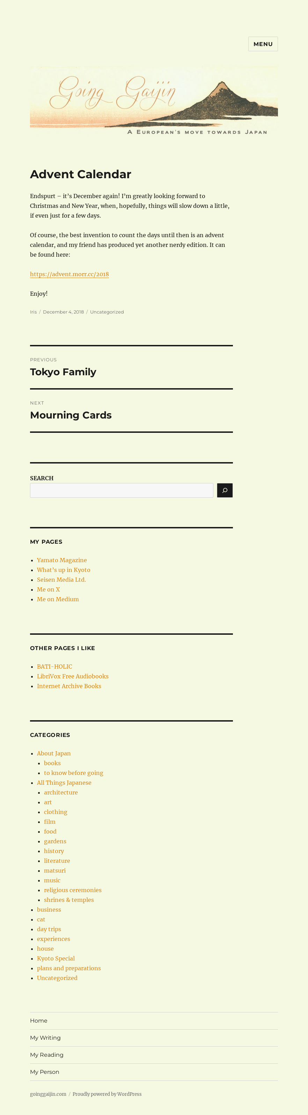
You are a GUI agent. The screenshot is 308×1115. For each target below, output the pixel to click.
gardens (55, 841)
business (49, 909)
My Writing (45, 1037)
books (52, 763)
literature (57, 860)
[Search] (225, 490)
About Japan (54, 753)
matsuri (55, 870)
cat (41, 919)
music (52, 880)
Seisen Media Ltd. (61, 579)
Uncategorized (107, 312)
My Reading (47, 1055)
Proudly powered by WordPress (107, 1094)
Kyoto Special (56, 958)
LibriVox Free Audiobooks (73, 676)
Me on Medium (58, 599)
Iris (33, 312)
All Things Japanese (64, 782)
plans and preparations (69, 968)
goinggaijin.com (48, 1094)
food (50, 831)
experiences (53, 938)
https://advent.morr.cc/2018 (69, 274)
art (48, 802)
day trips (49, 929)
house (45, 948)
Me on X (48, 589)
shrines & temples (69, 899)
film (50, 821)
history (54, 850)
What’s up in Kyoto (63, 569)
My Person (44, 1072)
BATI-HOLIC (54, 666)
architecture (61, 792)
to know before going (73, 772)
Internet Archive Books (69, 686)
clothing (55, 811)
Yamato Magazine (62, 560)
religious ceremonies (73, 890)
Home (38, 1020)
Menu (263, 44)
